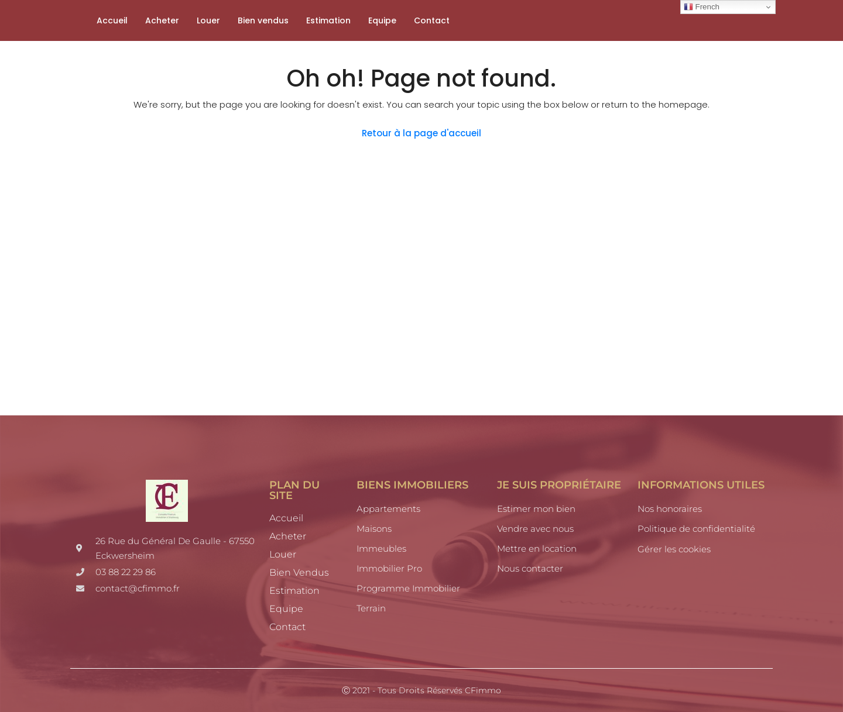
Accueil (112, 20)
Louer (208, 20)
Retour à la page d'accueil (421, 133)
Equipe (382, 20)
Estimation (328, 20)
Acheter (162, 20)
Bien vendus (263, 20)
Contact (432, 20)
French (701, 7)
